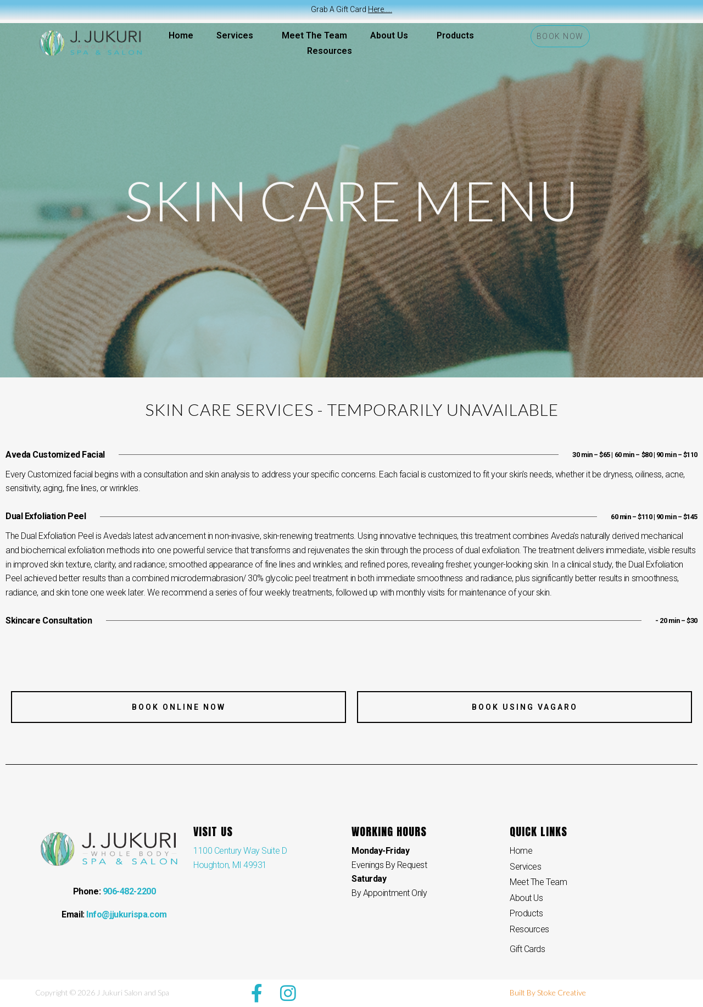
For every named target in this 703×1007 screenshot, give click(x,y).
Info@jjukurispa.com (126, 914)
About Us (392, 35)
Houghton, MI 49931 (230, 865)
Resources (332, 51)
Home (181, 35)
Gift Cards (527, 949)
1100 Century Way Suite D (240, 850)
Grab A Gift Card (351, 9)
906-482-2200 (129, 891)
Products (455, 35)
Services (237, 35)
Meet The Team (314, 35)
